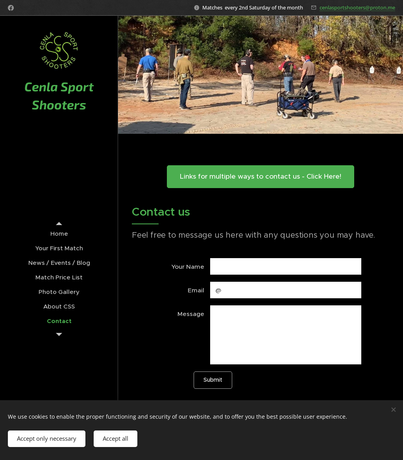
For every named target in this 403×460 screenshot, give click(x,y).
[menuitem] (59, 233)
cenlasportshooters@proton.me (357, 7)
